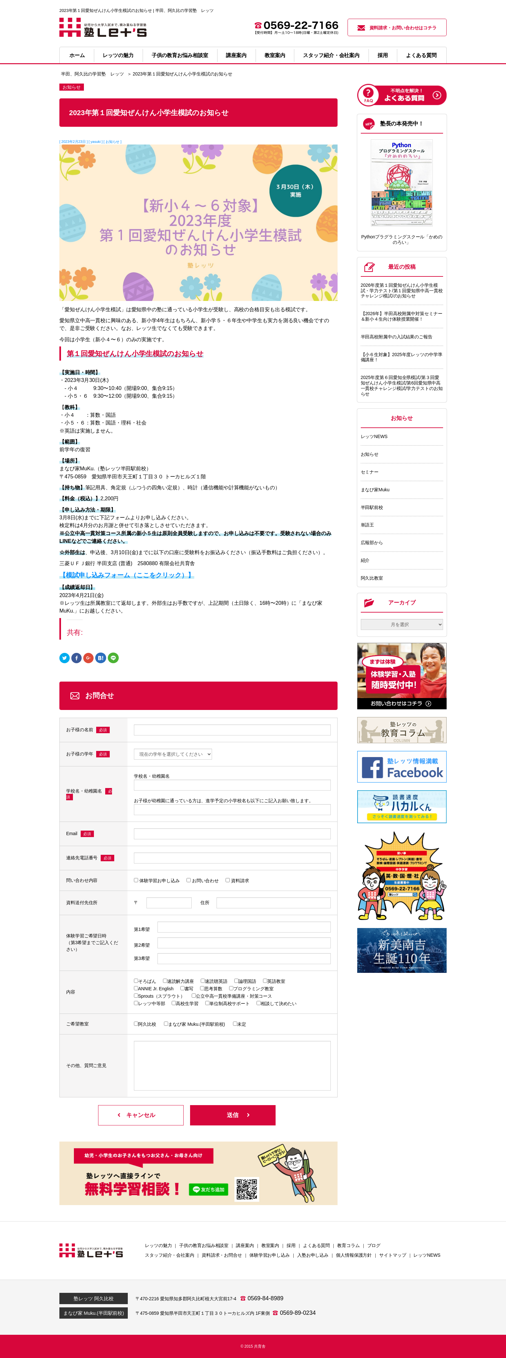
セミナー (370, 471)
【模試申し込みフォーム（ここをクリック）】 (126, 575)
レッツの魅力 (118, 55)
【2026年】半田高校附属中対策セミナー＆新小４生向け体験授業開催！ (401, 316)
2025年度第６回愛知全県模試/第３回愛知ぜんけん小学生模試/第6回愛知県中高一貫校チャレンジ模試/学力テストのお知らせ (402, 385)
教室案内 (275, 55)
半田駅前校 (372, 507)
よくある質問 (421, 55)
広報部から (372, 542)
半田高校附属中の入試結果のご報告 (396, 336)
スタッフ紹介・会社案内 (331, 55)
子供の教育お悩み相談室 (180, 55)
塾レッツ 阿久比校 (93, 1298)
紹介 (365, 560)
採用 (383, 55)
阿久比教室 (372, 578)
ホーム (77, 55)
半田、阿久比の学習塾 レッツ (92, 73)
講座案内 (236, 55)
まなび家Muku (375, 489)
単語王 (367, 524)
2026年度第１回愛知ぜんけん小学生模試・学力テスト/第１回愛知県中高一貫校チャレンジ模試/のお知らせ (402, 291)
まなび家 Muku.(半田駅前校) (93, 1313)
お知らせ (370, 454)
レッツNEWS (374, 436)
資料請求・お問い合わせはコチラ (397, 28)
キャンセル (140, 1115)
